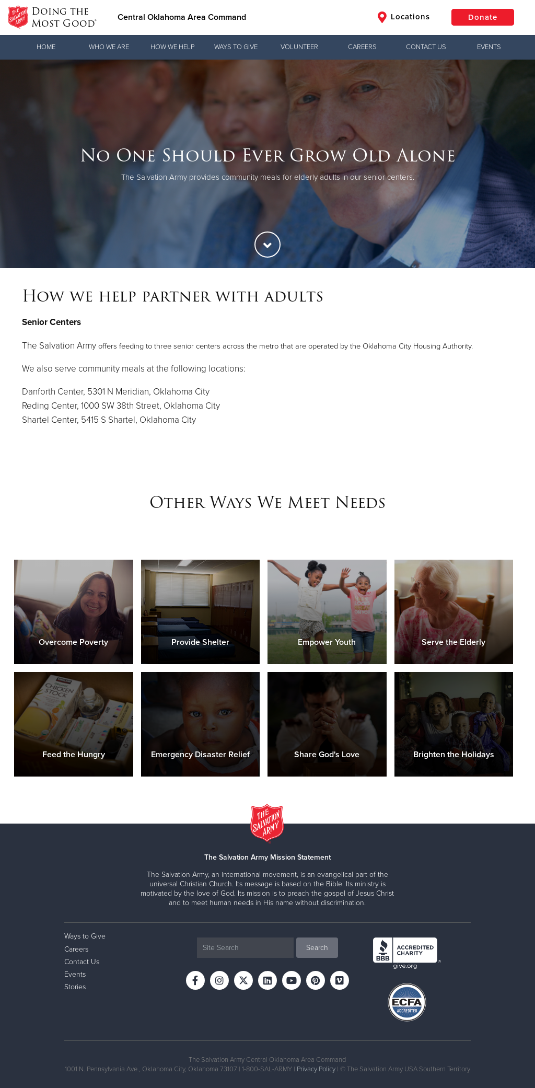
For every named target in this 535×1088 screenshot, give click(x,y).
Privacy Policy (316, 1069)
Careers (362, 47)
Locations (404, 17)
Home (46, 47)
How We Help (172, 47)
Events (489, 47)
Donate (482, 17)
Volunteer (299, 47)
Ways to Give (236, 47)
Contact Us (426, 47)
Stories (75, 986)
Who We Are (109, 47)
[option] (267, 164)
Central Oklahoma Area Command (182, 17)
